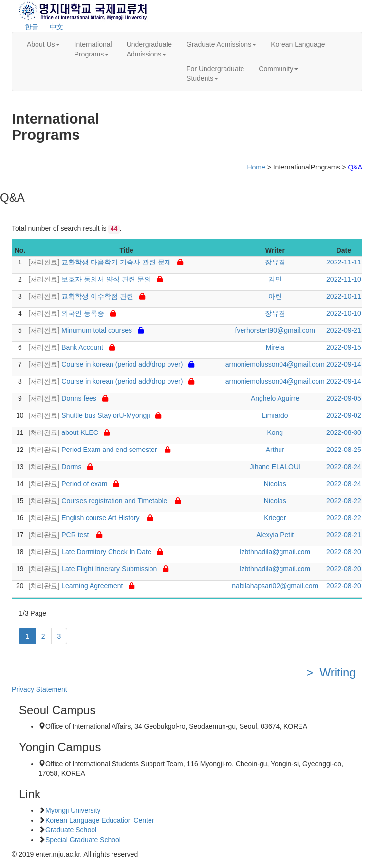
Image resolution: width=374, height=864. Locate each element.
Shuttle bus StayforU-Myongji (95, 415)
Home (256, 167)
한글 (31, 27)
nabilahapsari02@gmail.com (275, 586)
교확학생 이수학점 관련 (87, 296)
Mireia (275, 347)
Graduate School (70, 830)
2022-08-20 (343, 552)
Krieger (275, 518)
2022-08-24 (343, 466)
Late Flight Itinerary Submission (98, 569)
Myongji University (73, 810)
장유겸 (275, 262)
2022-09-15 (343, 347)
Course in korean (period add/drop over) (111, 364)
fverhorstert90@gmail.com (275, 330)
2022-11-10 (343, 279)
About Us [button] (43, 44)
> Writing (334, 672)
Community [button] (278, 69)
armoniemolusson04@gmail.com (275, 364)
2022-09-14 (343, 364)
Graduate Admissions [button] (221, 44)
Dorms (61, 466)
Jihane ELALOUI (275, 466)
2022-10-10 (343, 313)
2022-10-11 (343, 296)
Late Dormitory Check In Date (96, 552)
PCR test (65, 535)
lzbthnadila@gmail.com (275, 552)
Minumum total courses (86, 330)
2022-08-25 (343, 449)
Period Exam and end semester (99, 449)
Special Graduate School (83, 840)
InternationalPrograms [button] (93, 49)
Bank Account (72, 347)
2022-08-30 (343, 432)
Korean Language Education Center (99, 820)
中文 (56, 27)
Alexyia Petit (275, 535)
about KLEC (69, 432)
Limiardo (275, 415)
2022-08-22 (343, 501)
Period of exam (74, 484)
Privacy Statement (39, 689)
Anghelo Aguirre (275, 398)
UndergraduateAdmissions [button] (149, 49)
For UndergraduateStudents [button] (215, 73)
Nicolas (275, 484)
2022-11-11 (343, 262)
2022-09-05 (343, 398)
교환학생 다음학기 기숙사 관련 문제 (106, 262)
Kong (275, 432)
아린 (275, 296)
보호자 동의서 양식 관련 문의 (96, 279)
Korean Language (298, 44)
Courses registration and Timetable (105, 501)
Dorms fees (68, 398)
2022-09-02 (343, 415)
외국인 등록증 (72, 313)
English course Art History (91, 518)
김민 (275, 279)
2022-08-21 (343, 535)
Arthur (275, 449)
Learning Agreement (81, 586)
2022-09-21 (343, 330)
